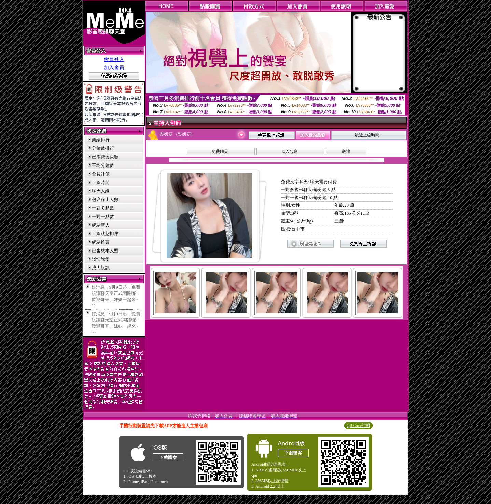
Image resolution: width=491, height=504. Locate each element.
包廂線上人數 (105, 199)
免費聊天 (220, 151)
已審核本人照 (105, 250)
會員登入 (114, 59)
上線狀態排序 (105, 233)
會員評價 (101, 173)
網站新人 (101, 225)
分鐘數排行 (103, 148)
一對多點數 (103, 208)
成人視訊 (101, 267)
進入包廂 (289, 151)
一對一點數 (103, 216)
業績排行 (101, 139)
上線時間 (101, 182)
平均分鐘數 (103, 165)
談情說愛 (101, 259)
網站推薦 (101, 242)
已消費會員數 (105, 156)
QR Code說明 (358, 425)
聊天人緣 (101, 190)
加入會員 (114, 67)
